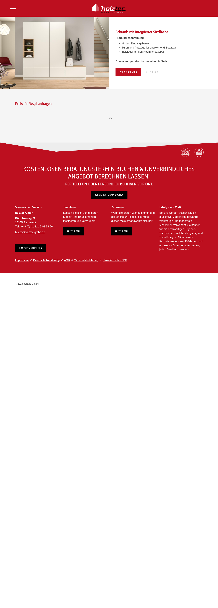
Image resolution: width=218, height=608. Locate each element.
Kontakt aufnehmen (30, 248)
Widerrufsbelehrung (86, 260)
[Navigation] (13, 8)
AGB (67, 260)
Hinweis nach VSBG (115, 260)
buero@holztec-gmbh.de (30, 232)
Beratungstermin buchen (109, 194)
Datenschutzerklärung (46, 260)
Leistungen (73, 231)
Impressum (22, 260)
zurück (153, 72)
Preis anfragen (128, 72)
